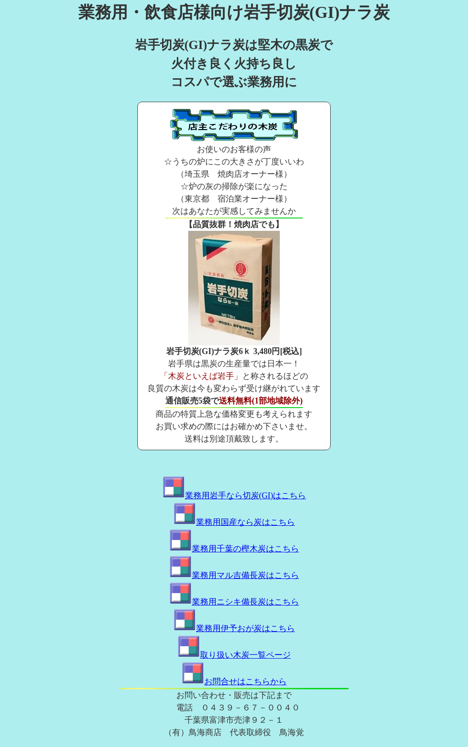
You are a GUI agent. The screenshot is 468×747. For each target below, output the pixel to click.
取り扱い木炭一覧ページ (234, 655)
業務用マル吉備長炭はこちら (234, 575)
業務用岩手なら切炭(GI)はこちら (234, 495)
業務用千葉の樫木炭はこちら (234, 548)
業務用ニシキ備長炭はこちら (234, 601)
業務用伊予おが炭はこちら (234, 628)
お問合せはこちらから (234, 681)
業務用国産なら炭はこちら (234, 522)
